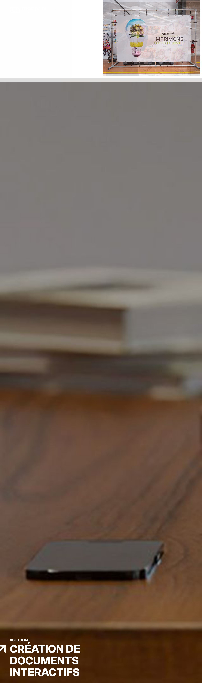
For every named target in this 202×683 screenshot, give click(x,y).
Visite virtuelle (141, 10)
